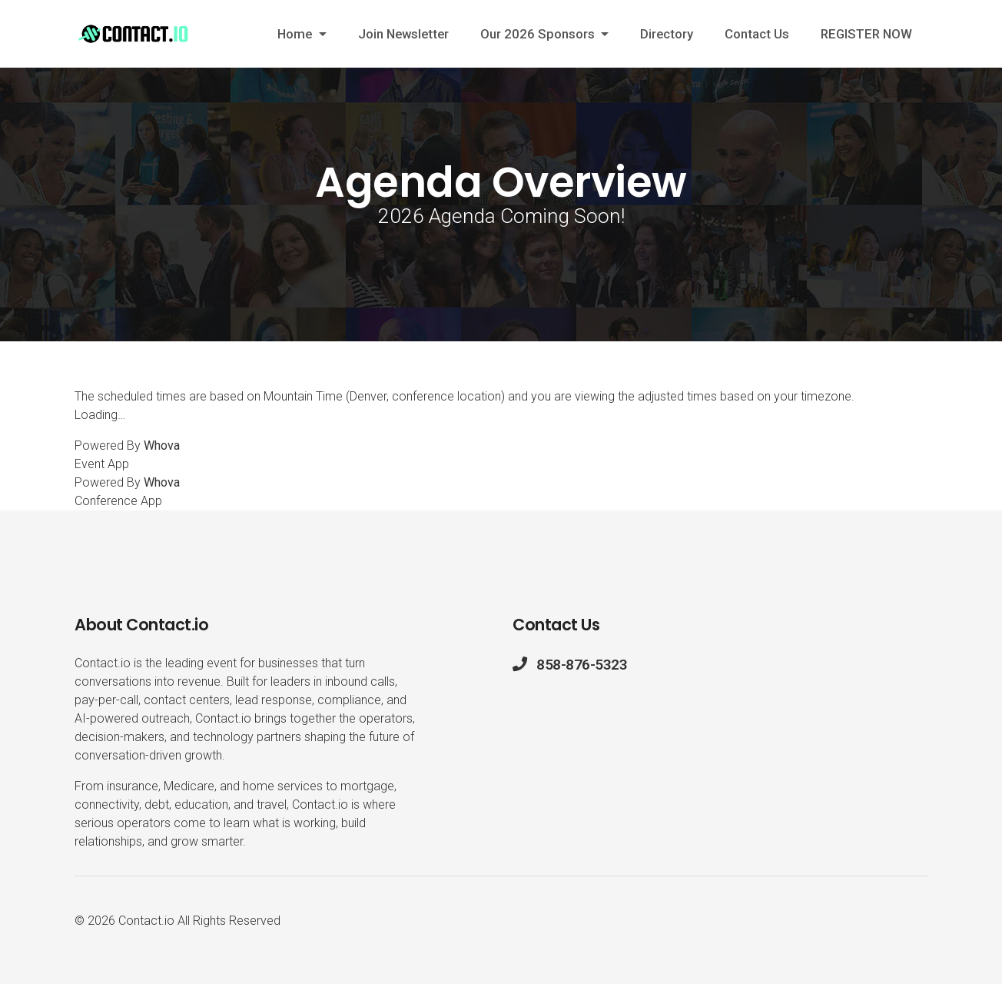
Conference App (118, 501)
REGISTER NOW (866, 34)
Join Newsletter (403, 34)
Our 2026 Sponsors (539, 34)
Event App (102, 464)
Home (296, 34)
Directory (666, 34)
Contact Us (757, 34)
